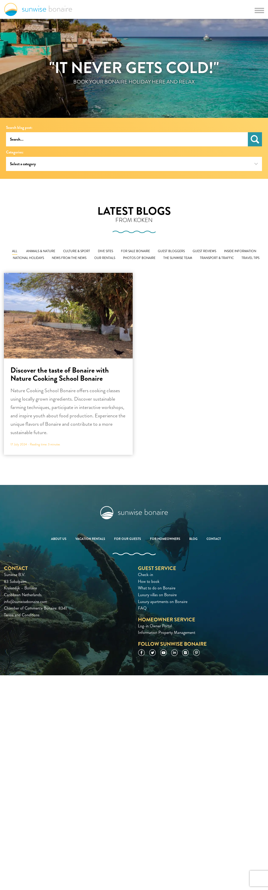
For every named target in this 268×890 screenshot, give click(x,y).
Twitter (152, 652)
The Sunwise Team (177, 258)
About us (58, 539)
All (14, 251)
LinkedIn (174, 652)
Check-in (145, 575)
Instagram (185, 652)
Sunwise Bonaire (38, 9)
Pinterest (196, 652)
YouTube (163, 652)
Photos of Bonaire (139, 258)
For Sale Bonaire (135, 251)
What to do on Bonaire (156, 588)
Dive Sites (105, 251)
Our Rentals (104, 258)
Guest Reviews (204, 251)
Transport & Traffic (217, 258)
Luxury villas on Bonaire (157, 595)
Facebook (141, 652)
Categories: (15, 152)
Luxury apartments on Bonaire (162, 602)
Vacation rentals (90, 539)
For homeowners (165, 539)
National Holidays (28, 258)
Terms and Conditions (22, 615)
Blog (193, 539)
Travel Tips (250, 258)
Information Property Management (166, 632)
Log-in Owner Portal (155, 626)
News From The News (69, 258)
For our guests (127, 539)
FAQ (142, 608)
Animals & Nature (40, 251)
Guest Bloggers (171, 251)
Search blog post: (19, 128)
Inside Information (240, 251)
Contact (213, 539)
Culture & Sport (76, 251)
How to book (148, 581)
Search (255, 139)
